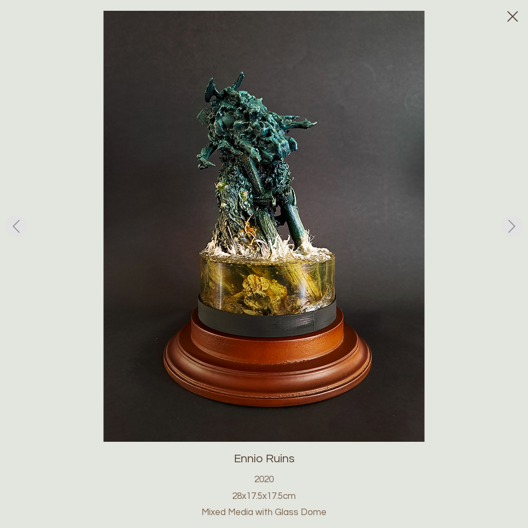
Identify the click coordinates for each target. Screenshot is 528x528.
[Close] (512, 16)
